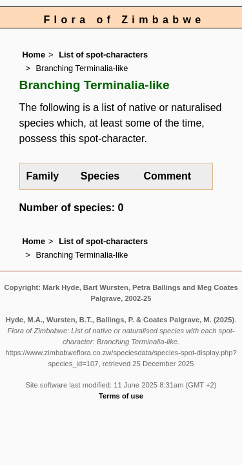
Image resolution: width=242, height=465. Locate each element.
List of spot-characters (103, 54)
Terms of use (121, 396)
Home (34, 54)
